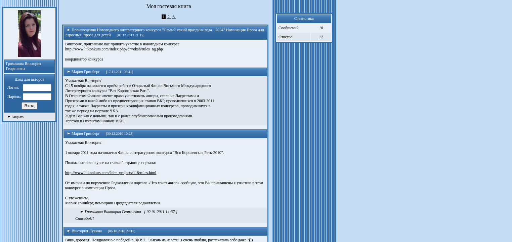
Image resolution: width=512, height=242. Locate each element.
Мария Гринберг (83, 71)
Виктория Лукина (84, 231)
